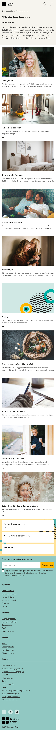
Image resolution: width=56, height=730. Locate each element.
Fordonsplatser (8, 631)
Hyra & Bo (9, 11)
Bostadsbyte (7, 625)
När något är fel (8, 647)
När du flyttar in (8, 591)
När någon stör (8, 650)
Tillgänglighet (7, 678)
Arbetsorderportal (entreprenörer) (15, 690)
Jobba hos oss (7, 665)
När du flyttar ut (8, 597)
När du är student (9, 600)
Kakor (4, 681)
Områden (5, 603)
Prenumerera (47, 565)
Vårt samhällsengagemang (12, 668)
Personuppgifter (8, 684)
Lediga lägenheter (9, 619)
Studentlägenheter (9, 622)
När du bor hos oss (9, 594)
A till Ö (4, 644)
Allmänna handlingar (10, 700)
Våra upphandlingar (9, 693)
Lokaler (4, 606)
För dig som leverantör (11, 697)
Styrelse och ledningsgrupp (13, 672)
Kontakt (5, 675)
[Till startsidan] (2, 11)
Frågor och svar (8, 653)
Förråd (4, 628)
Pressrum (5, 687)
